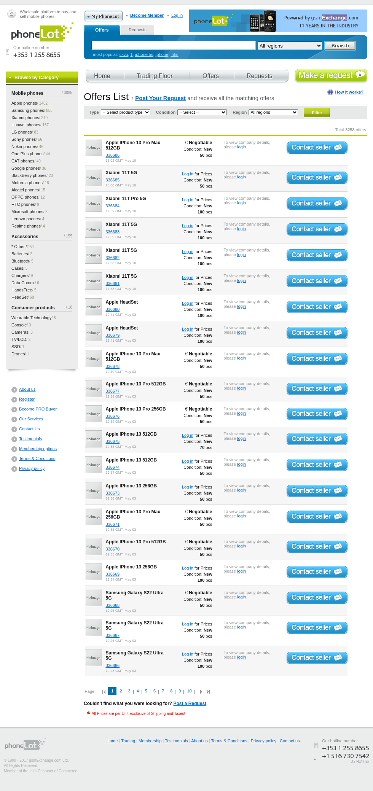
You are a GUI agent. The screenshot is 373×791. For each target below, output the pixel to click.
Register (27, 399)
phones (24, 103)
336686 (113, 155)
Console (19, 325)
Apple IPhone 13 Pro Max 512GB (133, 145)
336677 (113, 391)
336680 (113, 309)
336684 (113, 206)
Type (94, 112)
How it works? (349, 92)
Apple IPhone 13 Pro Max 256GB (133, 514)
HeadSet (19, 297)
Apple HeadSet (122, 302)
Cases (17, 268)
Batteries (19, 253)
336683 (113, 231)
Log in (177, 15)
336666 (113, 665)
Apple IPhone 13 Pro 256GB (136, 409)
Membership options (38, 448)
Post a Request (190, 703)
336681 (113, 283)
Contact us (290, 740)
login (241, 147)
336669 (113, 574)
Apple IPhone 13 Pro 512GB (136, 384)
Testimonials (30, 438)
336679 (113, 335)
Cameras (20, 332)
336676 (113, 416)
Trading (128, 740)
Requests (137, 29)
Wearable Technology (31, 317)
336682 (113, 257)
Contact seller (317, 148)
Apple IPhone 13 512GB (131, 434)
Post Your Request (160, 98)
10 (189, 691)
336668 (113, 605)
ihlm (174, 54)
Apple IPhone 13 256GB (131, 486)
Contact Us (29, 429)
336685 (113, 180)
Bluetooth (20, 261)
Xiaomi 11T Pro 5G (126, 198)
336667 (113, 635)
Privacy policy (32, 468)
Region (240, 112)
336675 (113, 441)
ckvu (124, 54)
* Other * (19, 246)
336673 (113, 493)
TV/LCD (18, 339)
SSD (15, 346)
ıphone (162, 54)
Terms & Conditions (37, 458)
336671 (113, 524)
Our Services (31, 419)
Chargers (20, 275)
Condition (165, 112)
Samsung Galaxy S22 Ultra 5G (135, 595)
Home (112, 740)
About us (27, 389)
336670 (113, 549)
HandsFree (21, 290)
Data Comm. (23, 282)
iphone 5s (144, 54)
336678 (113, 366)
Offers (101, 30)
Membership (150, 740)
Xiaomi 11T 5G (121, 172)
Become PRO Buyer (38, 409)
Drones (18, 354)
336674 (113, 467)
